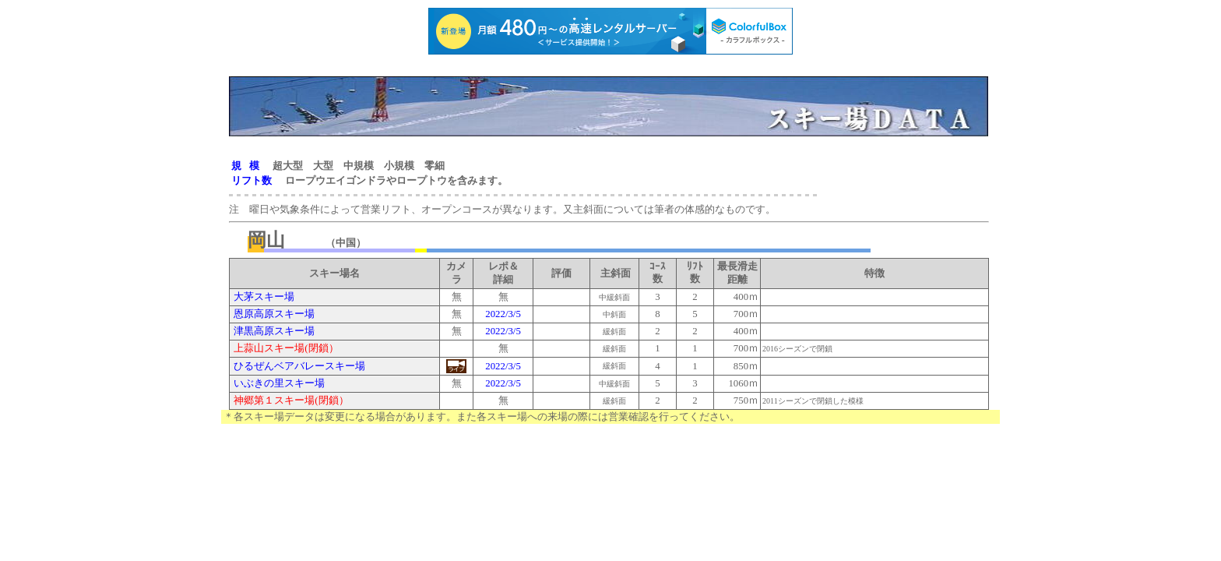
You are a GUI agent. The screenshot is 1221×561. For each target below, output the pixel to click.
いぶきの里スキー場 (278, 383)
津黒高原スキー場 (274, 331)
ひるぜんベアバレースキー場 (298, 366)
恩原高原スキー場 (274, 314)
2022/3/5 (503, 314)
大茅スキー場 (264, 296)
